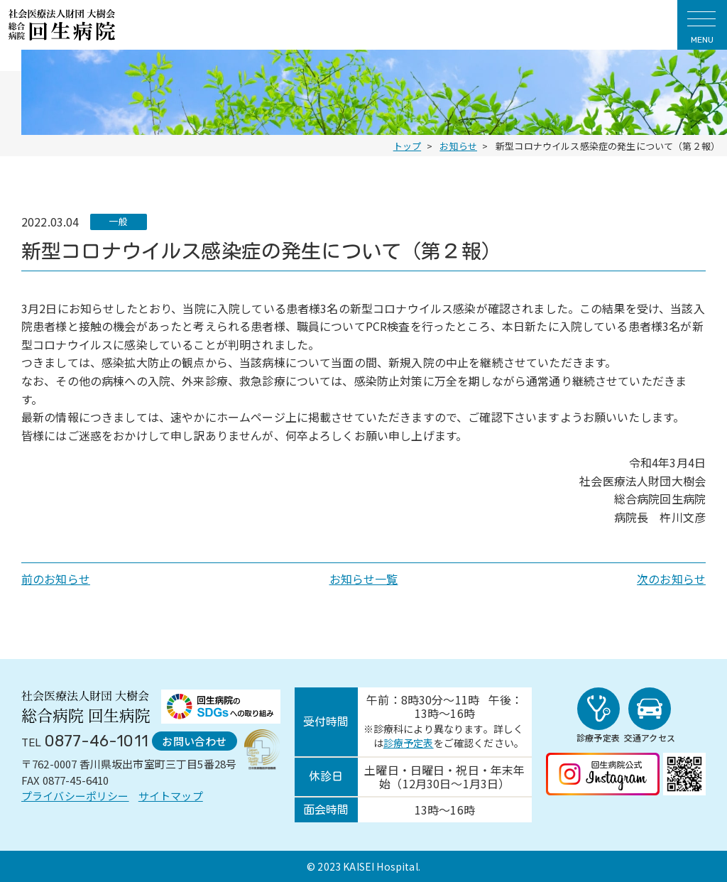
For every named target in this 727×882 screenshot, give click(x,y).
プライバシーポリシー (75, 795)
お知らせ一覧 (363, 578)
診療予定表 (408, 743)
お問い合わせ (194, 741)
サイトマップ (170, 795)
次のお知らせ (671, 578)
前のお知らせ (55, 578)
